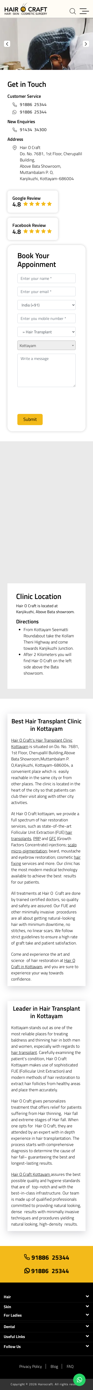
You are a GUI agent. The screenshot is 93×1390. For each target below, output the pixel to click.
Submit (30, 419)
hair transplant (24, 1052)
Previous (7, 44)
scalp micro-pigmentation (44, 848)
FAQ (70, 1366)
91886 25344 (33, 104)
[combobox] (46, 345)
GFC (52, 838)
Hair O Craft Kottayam (31, 1174)
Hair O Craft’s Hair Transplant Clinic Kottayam (41, 743)
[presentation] (44, 398)
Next (86, 44)
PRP (37, 838)
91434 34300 (33, 129)
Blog (54, 1366)
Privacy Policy (30, 1366)
